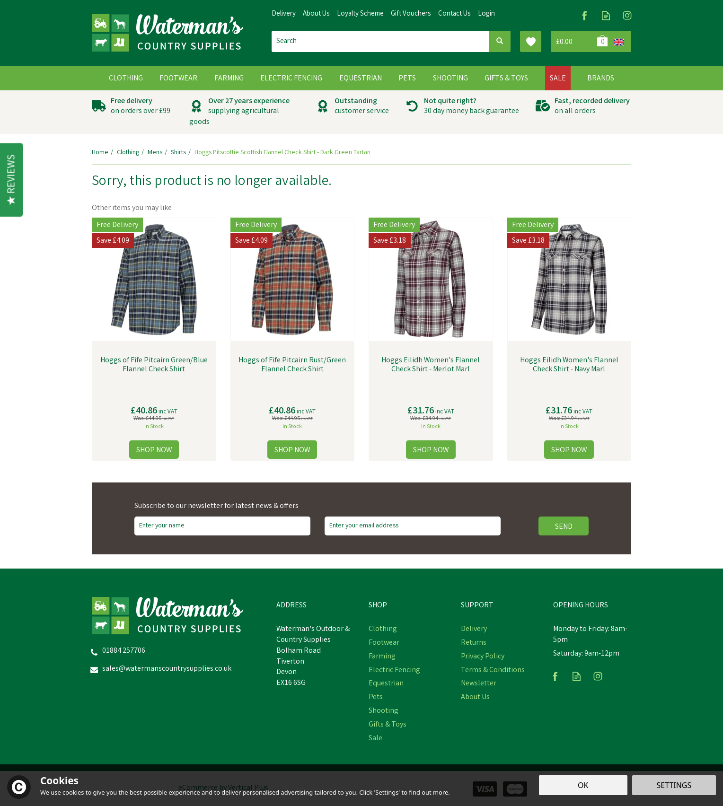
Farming (382, 657)
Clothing (383, 629)
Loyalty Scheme (360, 14)
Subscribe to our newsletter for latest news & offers (216, 506)
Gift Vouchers (411, 14)
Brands (600, 78)
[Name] (222, 526)
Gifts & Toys (387, 725)
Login (486, 14)
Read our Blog (606, 15)
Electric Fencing (394, 671)
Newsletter (478, 684)
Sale (375, 739)
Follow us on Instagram (627, 15)
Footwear (384, 643)
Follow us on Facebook (585, 15)
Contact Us (454, 14)
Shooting (383, 711)
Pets (376, 697)
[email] (413, 526)
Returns (473, 643)
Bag (580, 41)
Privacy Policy (482, 657)
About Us (475, 697)
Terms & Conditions (493, 671)
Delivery (474, 629)
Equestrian (386, 684)
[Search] (380, 41)
